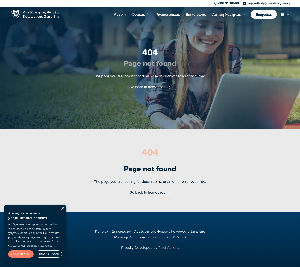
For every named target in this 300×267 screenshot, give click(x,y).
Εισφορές (264, 14)
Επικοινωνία (196, 14)
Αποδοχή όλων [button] (21, 254)
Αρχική (120, 14)
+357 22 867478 (226, 3)
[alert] (35, 234)
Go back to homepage (150, 86)
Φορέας (141, 14)
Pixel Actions (168, 247)
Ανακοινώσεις (168, 14)
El (285, 14)
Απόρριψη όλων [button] (49, 254)
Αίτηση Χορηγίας (229, 14)
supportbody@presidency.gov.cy (266, 3)
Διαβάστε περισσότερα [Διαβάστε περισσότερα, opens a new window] (39, 245)
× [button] (62, 208)
